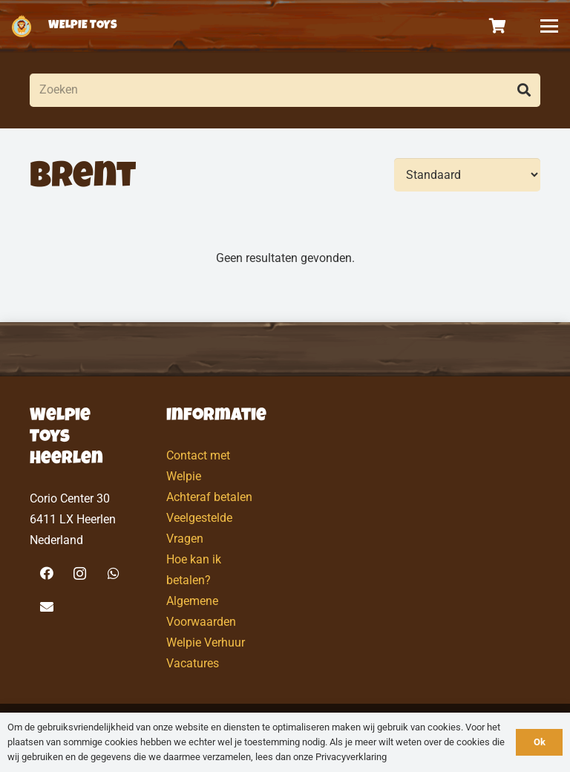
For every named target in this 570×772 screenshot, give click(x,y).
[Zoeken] (285, 90)
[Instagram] (79, 573)
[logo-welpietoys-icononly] (21, 26)
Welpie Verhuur (205, 642)
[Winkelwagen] (498, 26)
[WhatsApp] (113, 573)
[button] (549, 26)
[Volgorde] (467, 175)
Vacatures (192, 663)
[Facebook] (46, 573)
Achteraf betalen (209, 497)
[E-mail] (46, 607)
